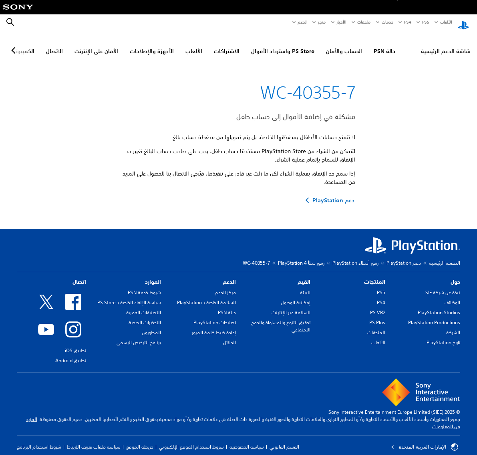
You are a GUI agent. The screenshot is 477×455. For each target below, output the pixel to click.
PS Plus (377, 315)
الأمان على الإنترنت (96, 44)
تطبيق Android (70, 353)
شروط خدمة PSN (144, 285)
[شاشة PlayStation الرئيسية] (463, 22)
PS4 (407, 22)
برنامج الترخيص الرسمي (139, 335)
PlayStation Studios (439, 305)
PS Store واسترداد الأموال (282, 44)
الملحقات (376, 325)
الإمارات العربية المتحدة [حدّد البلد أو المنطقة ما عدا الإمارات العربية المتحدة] (424, 439)
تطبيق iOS (75, 343)
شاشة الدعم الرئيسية (446, 44)
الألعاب (445, 22)
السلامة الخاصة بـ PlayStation (206, 295)
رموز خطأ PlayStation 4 (301, 255)
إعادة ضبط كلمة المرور (214, 325)
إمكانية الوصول (295, 295)
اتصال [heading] (79, 274)
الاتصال (54, 44)
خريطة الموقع (139, 439)
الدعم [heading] (229, 274)
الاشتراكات (227, 44)
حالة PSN (384, 44)
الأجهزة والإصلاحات (152, 44)
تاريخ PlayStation (443, 335)
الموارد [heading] (153, 274)
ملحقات (363, 22)
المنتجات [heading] (374, 274)
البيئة (305, 285)
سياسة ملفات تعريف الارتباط (94, 439)
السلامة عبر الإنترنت (291, 305)
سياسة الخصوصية (246, 439)
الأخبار (341, 22)
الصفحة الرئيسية (444, 255)
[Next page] (14, 43)
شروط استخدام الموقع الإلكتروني (191, 439)
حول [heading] (455, 274)
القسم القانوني (284, 439)
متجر (322, 22)
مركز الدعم (225, 285)
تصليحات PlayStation (214, 315)
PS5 (381, 285)
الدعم (302, 22)
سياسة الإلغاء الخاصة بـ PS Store (129, 295)
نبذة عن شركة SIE (442, 285)
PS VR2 (377, 305)
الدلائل (229, 335)
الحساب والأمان (344, 44)
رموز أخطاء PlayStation (355, 255)
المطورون (151, 325)
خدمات (387, 22)
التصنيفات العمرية (143, 305)
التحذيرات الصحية (145, 315)
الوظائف (452, 295)
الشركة (453, 325)
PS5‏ (425, 22)
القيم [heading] (304, 274)
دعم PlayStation (403, 255)
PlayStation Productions (434, 315)
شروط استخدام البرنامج (39, 439)
